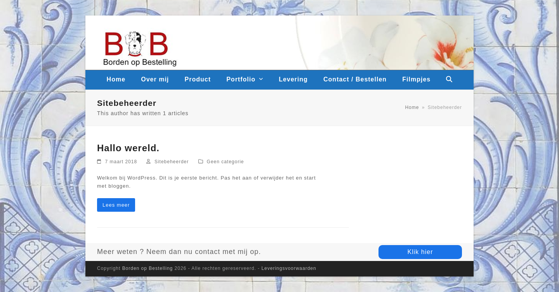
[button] (449, 80)
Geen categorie (225, 161)
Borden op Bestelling (147, 268)
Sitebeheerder (172, 161)
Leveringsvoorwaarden (288, 268)
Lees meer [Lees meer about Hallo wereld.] (116, 205)
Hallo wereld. (128, 148)
